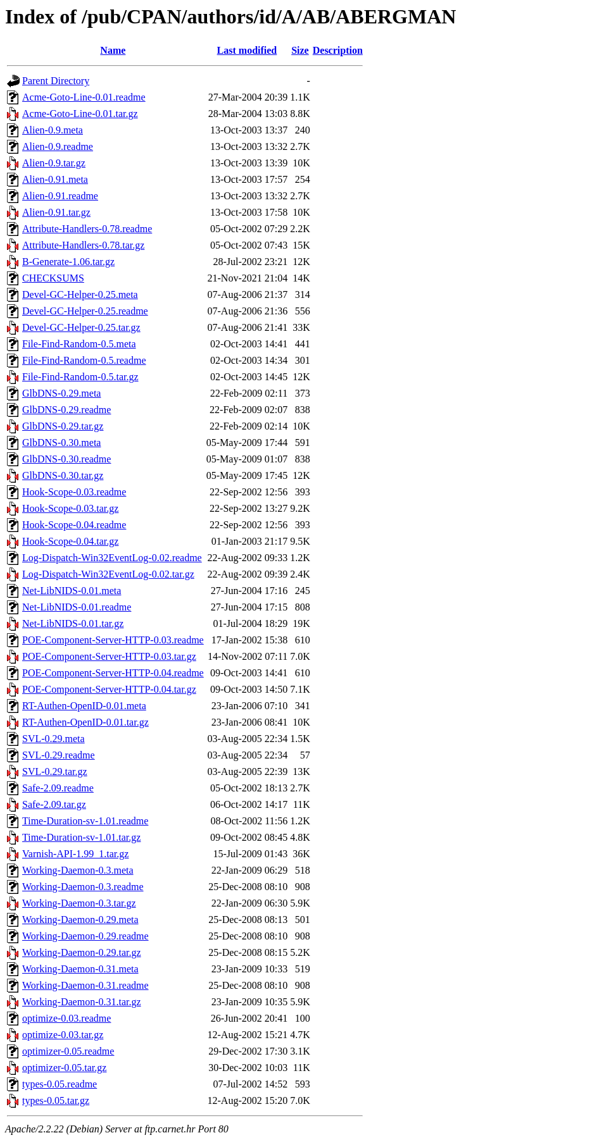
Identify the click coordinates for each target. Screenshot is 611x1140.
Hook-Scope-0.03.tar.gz (70, 508)
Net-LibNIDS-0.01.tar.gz (72, 623)
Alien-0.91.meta (55, 179)
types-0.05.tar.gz (55, 1100)
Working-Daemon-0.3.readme (83, 886)
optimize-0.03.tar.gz (62, 1034)
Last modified (247, 50)
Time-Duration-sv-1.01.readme (85, 820)
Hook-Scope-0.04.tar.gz (70, 541)
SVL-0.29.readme (58, 755)
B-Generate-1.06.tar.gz (68, 261)
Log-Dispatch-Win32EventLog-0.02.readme (112, 557)
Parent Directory (55, 80)
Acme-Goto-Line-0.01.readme (84, 97)
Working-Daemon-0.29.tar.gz (81, 952)
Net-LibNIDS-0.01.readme (76, 607)
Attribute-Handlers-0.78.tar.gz (83, 245)
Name (112, 50)
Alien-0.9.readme (57, 146)
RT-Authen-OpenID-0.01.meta (84, 705)
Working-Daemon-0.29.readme (85, 936)
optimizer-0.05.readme (68, 1051)
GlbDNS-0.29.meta (61, 393)
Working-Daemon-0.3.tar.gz (79, 903)
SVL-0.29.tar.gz (54, 771)
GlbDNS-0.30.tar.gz (62, 475)
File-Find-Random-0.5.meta (79, 343)
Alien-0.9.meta (52, 130)
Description (338, 50)
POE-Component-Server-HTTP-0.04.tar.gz (109, 689)
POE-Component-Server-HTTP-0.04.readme (113, 672)
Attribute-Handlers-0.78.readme (87, 228)
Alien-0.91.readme (60, 195)
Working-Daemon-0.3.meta (78, 870)
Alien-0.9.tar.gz (53, 163)
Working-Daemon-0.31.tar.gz (81, 1001)
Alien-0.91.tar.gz (56, 212)
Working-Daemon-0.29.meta (80, 919)
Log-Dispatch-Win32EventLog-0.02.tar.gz (108, 574)
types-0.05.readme (59, 1084)
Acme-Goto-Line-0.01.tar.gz (80, 113)
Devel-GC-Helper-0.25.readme (85, 311)
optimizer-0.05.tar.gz (64, 1067)
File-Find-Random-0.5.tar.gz (80, 376)
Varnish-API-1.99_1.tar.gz (75, 853)
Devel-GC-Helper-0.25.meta (80, 294)
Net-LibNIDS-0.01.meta (71, 590)
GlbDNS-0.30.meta (61, 442)
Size (300, 50)
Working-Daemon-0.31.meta (80, 968)
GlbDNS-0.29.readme (66, 409)
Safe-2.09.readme (58, 788)
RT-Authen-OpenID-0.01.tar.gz (85, 722)
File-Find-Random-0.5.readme (84, 360)
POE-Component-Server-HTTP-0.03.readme (113, 640)
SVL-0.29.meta (53, 738)
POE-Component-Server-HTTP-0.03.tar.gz (109, 656)
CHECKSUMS (53, 278)
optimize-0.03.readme (66, 1018)
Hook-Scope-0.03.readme (74, 491)
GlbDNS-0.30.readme (66, 459)
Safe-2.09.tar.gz (54, 804)
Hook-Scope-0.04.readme (74, 524)
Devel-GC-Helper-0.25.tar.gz (81, 327)
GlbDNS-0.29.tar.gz (62, 426)
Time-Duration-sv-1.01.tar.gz (81, 837)
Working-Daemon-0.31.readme (85, 985)
